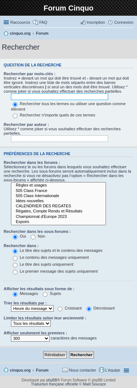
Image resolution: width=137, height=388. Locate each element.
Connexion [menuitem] (123, 22)
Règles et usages (58, 185)
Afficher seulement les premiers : (35, 333)
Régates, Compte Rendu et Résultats (58, 211)
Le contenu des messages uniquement (51, 257)
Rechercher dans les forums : (32, 162)
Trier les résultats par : (25, 303)
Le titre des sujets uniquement (43, 264)
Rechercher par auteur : (26, 124)
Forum (42, 370)
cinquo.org (20, 370)
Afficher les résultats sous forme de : (39, 289)
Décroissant (101, 308)
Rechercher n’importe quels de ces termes (54, 115)
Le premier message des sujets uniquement (55, 271)
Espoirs (58, 221)
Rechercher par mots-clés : (30, 74)
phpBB (51, 380)
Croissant (70, 308)
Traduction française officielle (54, 384)
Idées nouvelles (58, 201)
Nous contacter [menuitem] (82, 370)
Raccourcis (20, 22)
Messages (25, 293)
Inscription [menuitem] (96, 22)
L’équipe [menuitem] (112, 370)
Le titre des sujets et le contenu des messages (57, 250)
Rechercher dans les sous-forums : (37, 231)
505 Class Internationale (58, 196)
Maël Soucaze (94, 384)
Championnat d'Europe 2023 (58, 216)
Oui (19, 236)
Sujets (52, 293)
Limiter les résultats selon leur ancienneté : (45, 318)
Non (38, 236)
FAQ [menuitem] (43, 22)
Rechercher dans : (21, 245)
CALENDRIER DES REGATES (58, 206)
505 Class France (58, 190)
